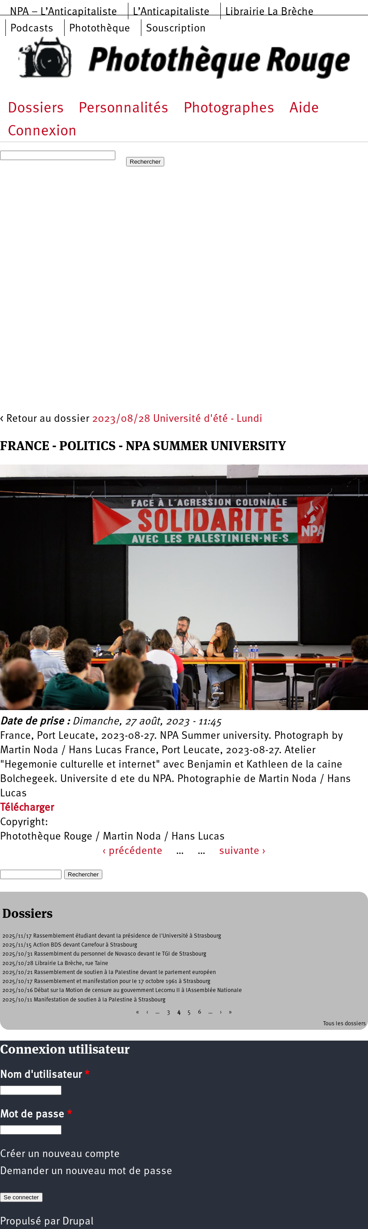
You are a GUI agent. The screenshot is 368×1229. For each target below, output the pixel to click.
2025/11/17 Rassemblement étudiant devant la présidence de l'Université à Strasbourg (111, 936)
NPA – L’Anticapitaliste (63, 12)
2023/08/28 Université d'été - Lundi (177, 419)
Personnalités (123, 108)
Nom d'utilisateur (44, 1075)
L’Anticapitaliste (171, 12)
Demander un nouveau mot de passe (86, 1171)
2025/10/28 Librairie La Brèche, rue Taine (55, 963)
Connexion (42, 131)
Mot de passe (36, 1114)
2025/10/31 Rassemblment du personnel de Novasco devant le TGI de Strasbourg (104, 954)
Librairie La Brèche (269, 12)
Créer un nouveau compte (60, 1154)
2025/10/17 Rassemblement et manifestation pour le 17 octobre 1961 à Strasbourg (106, 981)
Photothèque (99, 28)
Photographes (229, 108)
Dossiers (36, 108)
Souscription (176, 28)
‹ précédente (132, 851)
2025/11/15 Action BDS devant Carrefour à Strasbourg (69, 945)
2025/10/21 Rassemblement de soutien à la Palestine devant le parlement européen (109, 972)
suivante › (242, 851)
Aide (304, 108)
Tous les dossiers (344, 1024)
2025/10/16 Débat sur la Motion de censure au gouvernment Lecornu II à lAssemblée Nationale (122, 990)
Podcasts (31, 28)
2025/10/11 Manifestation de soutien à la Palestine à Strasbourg (84, 1000)
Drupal (77, 1221)
